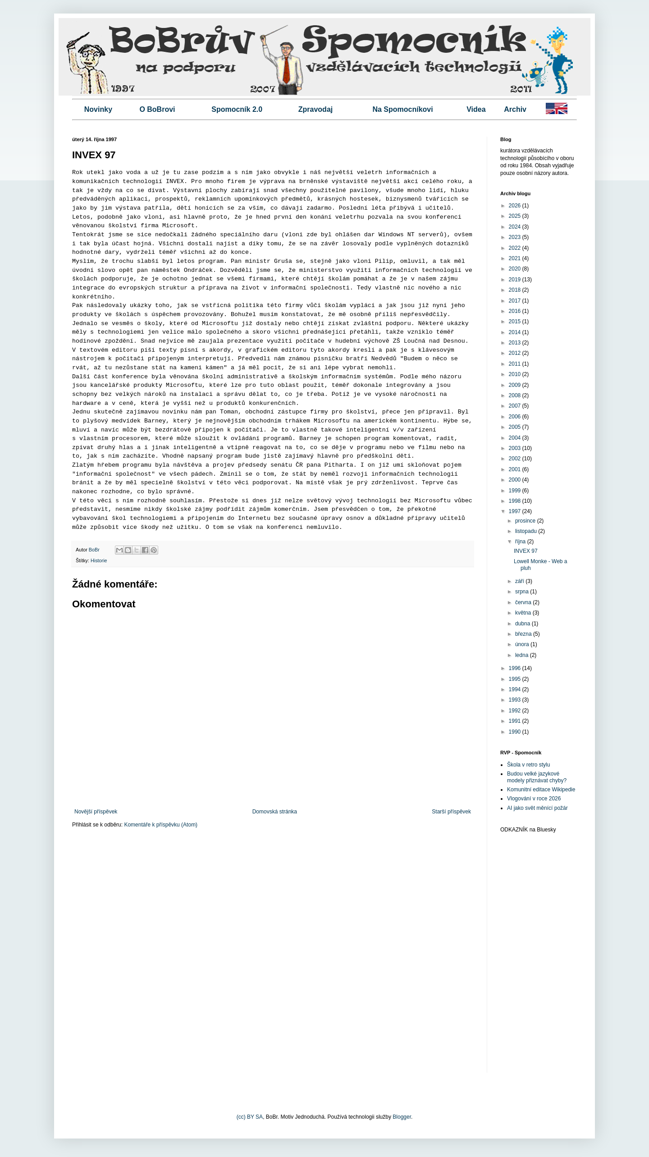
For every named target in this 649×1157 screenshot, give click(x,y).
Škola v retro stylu (528, 765)
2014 (515, 332)
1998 (515, 501)
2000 (515, 480)
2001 (515, 469)
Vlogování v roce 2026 (534, 798)
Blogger (402, 1117)
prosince (526, 521)
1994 (515, 689)
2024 (515, 227)
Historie (99, 560)
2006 (515, 416)
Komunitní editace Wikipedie (541, 789)
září (520, 581)
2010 (515, 374)
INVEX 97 (526, 551)
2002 (515, 458)
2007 (515, 406)
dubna (523, 623)
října (521, 541)
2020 (515, 269)
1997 (515, 511)
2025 (515, 216)
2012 (515, 353)
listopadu (526, 531)
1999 (515, 490)
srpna (522, 591)
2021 (515, 258)
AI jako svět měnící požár (537, 808)
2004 (515, 438)
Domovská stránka (274, 811)
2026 (515, 205)
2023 (515, 237)
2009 (515, 385)
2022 (515, 248)
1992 (515, 710)
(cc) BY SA (250, 1117)
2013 (515, 343)
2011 (515, 364)
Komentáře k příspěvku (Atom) (160, 825)
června (524, 602)
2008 (515, 395)
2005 (515, 427)
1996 (515, 668)
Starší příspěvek (451, 811)
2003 (515, 448)
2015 (515, 321)
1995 (515, 679)
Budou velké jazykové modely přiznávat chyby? (537, 777)
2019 (515, 279)
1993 (515, 700)
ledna (522, 655)
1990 (515, 732)
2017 (515, 301)
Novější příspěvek (95, 811)
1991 (515, 721)
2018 (515, 290)
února (522, 644)
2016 (515, 311)
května (524, 613)
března (524, 634)
